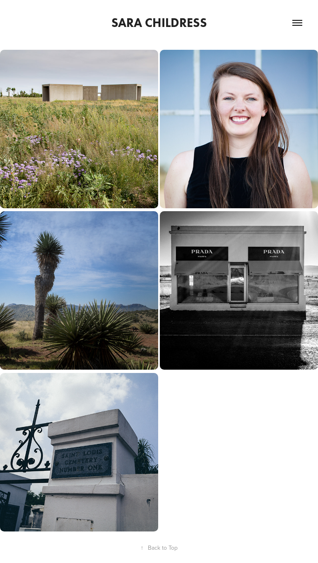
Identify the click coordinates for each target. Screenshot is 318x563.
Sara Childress (159, 22)
